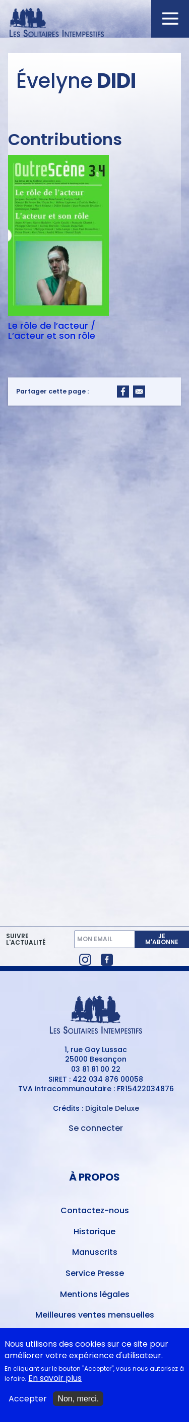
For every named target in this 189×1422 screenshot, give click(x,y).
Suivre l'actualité (25, 940)
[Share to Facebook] (123, 391)
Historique (94, 1231)
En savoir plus (55, 1378)
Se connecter (96, 1128)
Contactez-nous (94, 1210)
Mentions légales (95, 1294)
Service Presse (95, 1273)
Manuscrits (94, 1252)
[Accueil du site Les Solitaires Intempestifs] (95, 23)
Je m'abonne (161, 939)
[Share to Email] (139, 391)
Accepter (28, 1399)
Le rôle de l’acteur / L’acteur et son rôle (51, 330)
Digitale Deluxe (112, 1108)
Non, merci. (78, 1398)
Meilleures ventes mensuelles (94, 1315)
